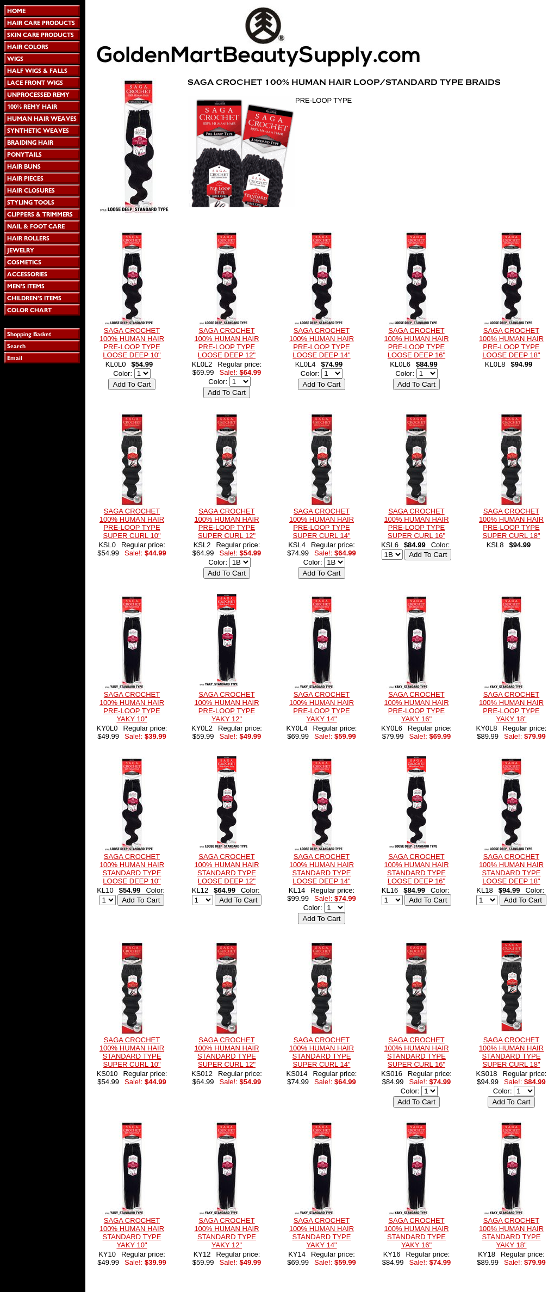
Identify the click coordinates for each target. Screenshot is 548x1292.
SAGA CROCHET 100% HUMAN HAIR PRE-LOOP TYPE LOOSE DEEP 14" (321, 342)
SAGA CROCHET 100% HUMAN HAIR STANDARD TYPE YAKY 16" (416, 1232)
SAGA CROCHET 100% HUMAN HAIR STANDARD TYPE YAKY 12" (226, 1232)
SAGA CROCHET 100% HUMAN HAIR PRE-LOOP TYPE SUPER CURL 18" (511, 523)
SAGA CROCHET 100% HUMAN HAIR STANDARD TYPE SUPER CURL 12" (226, 1052)
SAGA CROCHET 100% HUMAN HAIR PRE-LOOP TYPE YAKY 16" (416, 706)
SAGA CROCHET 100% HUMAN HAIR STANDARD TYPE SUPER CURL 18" (511, 1052)
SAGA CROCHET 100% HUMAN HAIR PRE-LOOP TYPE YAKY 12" (226, 706)
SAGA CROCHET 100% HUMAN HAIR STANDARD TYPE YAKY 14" (321, 1232)
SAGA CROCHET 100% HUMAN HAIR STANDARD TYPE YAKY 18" (511, 1232)
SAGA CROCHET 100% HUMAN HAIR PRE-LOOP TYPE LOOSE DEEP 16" (416, 342)
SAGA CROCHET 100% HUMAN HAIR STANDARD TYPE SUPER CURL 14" (321, 1052)
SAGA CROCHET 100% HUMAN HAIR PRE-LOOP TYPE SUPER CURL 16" (416, 523)
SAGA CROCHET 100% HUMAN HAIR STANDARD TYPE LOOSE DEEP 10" (131, 868)
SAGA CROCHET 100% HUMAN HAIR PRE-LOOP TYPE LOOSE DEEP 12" (226, 342)
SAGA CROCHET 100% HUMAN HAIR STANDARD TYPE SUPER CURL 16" (416, 1052)
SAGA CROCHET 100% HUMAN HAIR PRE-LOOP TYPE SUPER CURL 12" (226, 523)
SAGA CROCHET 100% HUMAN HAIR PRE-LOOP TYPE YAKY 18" (511, 706)
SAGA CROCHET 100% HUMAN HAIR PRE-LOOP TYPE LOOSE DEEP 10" (131, 342)
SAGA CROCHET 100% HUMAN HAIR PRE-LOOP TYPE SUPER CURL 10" (131, 523)
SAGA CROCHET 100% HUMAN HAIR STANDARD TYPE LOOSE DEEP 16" (416, 868)
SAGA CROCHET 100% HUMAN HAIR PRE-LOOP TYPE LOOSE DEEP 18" (511, 342)
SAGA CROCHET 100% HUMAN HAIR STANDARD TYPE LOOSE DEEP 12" (226, 868)
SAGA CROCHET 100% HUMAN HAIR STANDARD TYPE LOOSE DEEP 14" (321, 868)
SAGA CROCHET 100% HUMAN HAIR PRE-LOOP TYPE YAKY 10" (131, 706)
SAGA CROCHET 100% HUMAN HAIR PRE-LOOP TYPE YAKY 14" (321, 706)
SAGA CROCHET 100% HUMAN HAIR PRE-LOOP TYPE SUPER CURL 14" (321, 523)
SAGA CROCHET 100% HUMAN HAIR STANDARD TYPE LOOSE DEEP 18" (511, 868)
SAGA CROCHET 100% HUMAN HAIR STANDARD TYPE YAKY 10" (131, 1232)
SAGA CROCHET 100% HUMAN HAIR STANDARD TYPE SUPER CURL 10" (131, 1052)
